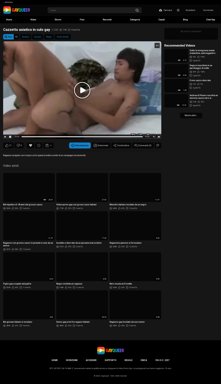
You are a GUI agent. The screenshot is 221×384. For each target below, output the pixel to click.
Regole (129, 360)
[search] (137, 10)
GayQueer (105, 376)
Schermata (101, 145)
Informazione (79, 145)
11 (8, 145)
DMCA (144, 360)
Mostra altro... (191, 115)
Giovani (37, 37)
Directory (8, 2)
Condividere (121, 145)
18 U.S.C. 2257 (162, 360)
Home (55, 360)
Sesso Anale (63, 37)
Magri (49, 37)
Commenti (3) (142, 145)
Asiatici (25, 37)
